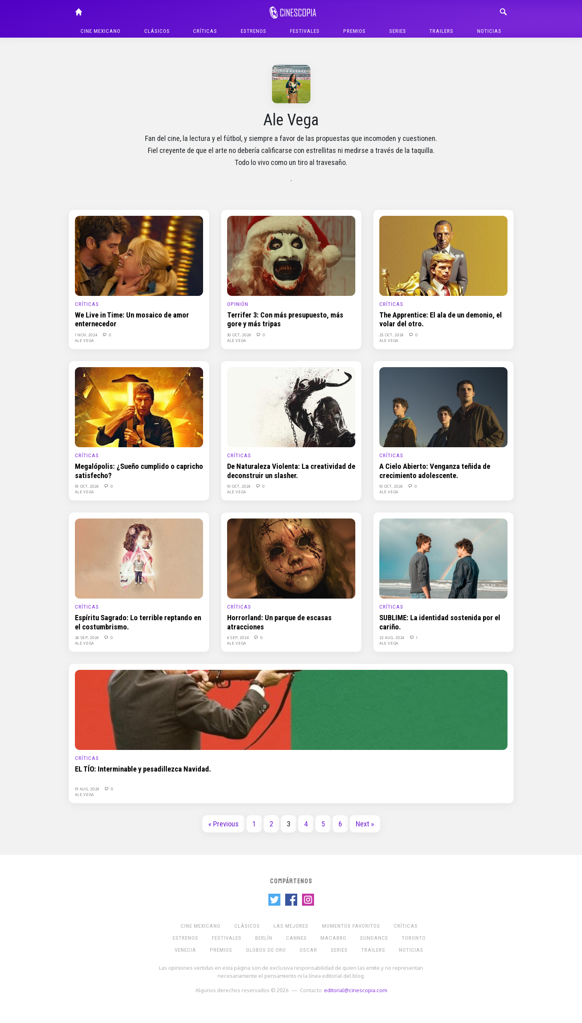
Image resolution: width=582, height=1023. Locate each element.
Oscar (308, 950)
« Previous (223, 824)
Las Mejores (291, 926)
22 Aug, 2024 (392, 637)
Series (397, 31)
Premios (354, 31)
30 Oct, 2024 (239, 334)
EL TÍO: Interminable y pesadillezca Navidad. (143, 769)
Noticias (489, 31)
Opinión (237, 304)
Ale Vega (85, 340)
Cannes (296, 938)
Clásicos (157, 31)
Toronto (414, 938)
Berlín (263, 938)
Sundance (374, 938)
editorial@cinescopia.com (355, 990)
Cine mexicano (101, 31)
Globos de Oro (266, 950)
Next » (365, 824)
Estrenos (253, 31)
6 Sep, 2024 (238, 637)
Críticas (205, 31)
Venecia (185, 950)
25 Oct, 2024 (392, 334)
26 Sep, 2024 (87, 637)
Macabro (333, 938)
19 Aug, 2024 (88, 788)
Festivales (305, 31)
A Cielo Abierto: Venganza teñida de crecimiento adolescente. (434, 471)
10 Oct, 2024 (239, 486)
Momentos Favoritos (351, 926)
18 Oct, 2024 (87, 486)
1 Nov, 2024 (87, 334)
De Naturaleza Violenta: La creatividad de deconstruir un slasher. (291, 471)
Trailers (441, 31)
